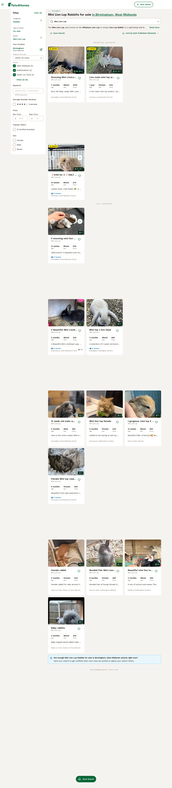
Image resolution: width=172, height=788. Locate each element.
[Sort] (140, 76)
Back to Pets (19, 61)
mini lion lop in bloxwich (24, 774)
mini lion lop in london (53, 779)
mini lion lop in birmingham (25, 770)
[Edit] (41, 153)
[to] (37, 222)
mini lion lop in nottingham (84, 770)
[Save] (80, 121)
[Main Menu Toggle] (2, 4)
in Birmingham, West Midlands (114, 57)
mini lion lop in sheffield (113, 770)
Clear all (38, 56)
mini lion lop (107, 774)
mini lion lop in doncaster (54, 774)
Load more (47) (35, 142)
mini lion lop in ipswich (82, 774)
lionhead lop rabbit (110, 779)
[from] (21, 222)
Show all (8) (22, 183)
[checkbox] (14, 97)
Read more (154, 70)
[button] (143, 103)
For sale (18, 79)
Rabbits (17, 67)
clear (39, 86)
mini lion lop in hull (51, 770)
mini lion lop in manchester (25, 779)
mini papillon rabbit (140, 779)
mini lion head (137, 770)
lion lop (135, 774)
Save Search (57, 76)
